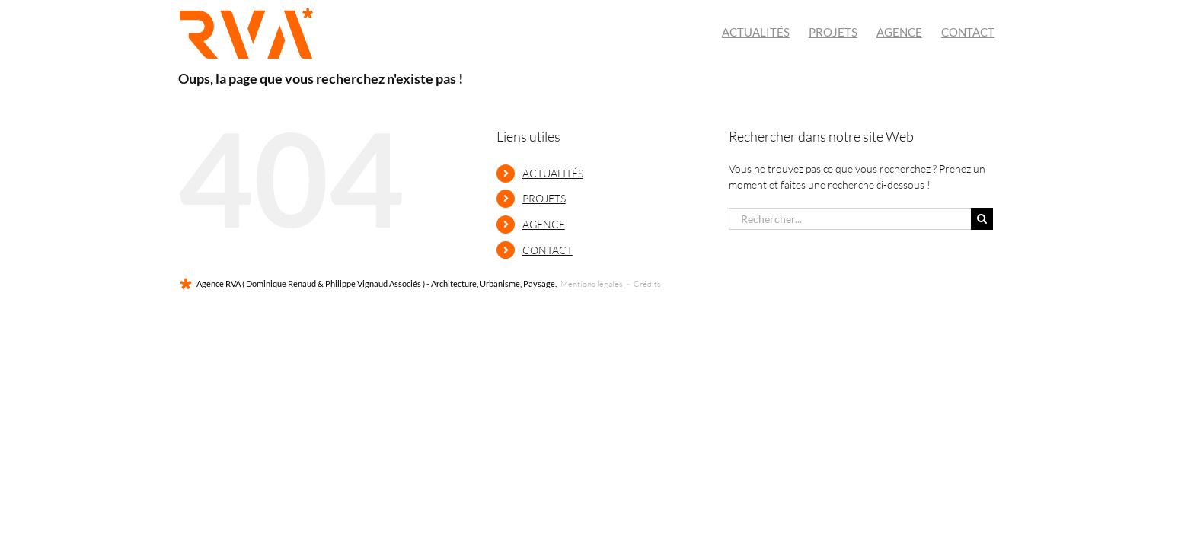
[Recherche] (982, 219)
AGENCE (543, 224)
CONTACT (547, 250)
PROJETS (544, 198)
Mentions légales (591, 284)
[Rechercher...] (850, 219)
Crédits (647, 284)
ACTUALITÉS (552, 173)
